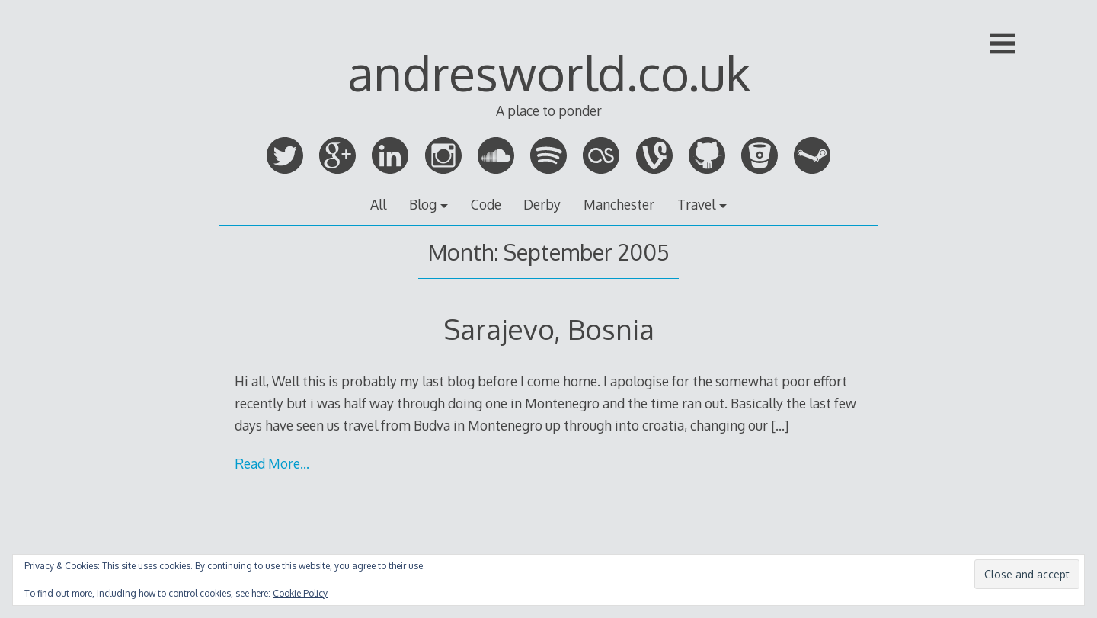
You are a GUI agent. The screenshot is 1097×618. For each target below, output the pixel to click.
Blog (423, 204)
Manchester (619, 204)
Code (486, 204)
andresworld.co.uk (548, 72)
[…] (779, 425)
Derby (542, 204)
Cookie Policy (300, 593)
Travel (696, 204)
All (378, 204)
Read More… (272, 463)
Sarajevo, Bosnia (548, 329)
